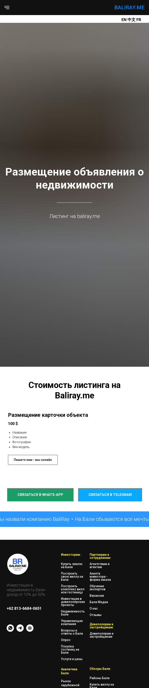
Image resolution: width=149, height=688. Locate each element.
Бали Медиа (99, 602)
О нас (94, 608)
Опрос (66, 639)
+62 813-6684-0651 (24, 608)
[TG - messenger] (20, 630)
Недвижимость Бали (73, 613)
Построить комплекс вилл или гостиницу (72, 589)
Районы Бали (100, 678)
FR (138, 19)
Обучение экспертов (97, 588)
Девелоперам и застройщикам (102, 635)
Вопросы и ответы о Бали (72, 632)
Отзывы (96, 614)
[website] (29, 630)
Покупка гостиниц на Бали (70, 649)
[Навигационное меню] (6, 7)
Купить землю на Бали (71, 565)
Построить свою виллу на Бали (72, 576)
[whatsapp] (10, 630)
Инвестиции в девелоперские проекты (73, 601)
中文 (131, 19)
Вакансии (97, 595)
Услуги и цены (71, 659)
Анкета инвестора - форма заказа (100, 576)
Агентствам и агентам (100, 565)
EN (124, 19)
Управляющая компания (72, 622)
